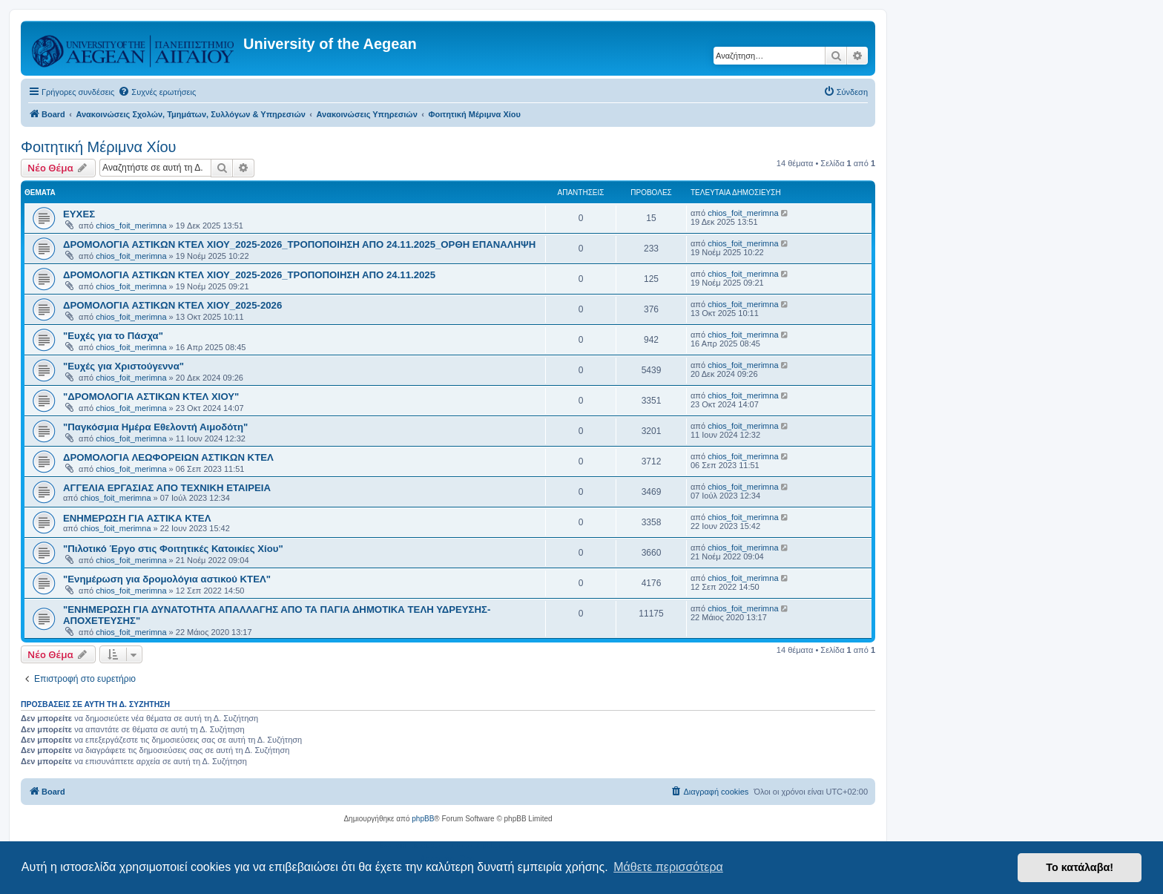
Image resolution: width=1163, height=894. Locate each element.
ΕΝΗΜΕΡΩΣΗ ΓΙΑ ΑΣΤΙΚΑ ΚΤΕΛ (137, 518)
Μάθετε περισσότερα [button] (668, 867)
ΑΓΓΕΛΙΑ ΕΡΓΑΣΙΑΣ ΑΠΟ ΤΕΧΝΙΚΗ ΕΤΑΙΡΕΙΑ (167, 487)
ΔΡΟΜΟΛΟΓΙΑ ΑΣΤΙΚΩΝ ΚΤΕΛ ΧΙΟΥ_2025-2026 (172, 305)
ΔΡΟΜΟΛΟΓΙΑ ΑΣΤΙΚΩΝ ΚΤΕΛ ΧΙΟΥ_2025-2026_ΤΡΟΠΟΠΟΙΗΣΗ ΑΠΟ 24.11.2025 (249, 274)
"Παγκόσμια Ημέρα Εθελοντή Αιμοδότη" (155, 427)
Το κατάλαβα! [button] (1079, 867)
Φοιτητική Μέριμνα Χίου (98, 147)
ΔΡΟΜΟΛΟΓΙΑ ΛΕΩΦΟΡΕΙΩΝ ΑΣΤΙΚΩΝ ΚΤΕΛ (168, 457)
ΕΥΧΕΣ (79, 214)
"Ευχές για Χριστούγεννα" (123, 366)
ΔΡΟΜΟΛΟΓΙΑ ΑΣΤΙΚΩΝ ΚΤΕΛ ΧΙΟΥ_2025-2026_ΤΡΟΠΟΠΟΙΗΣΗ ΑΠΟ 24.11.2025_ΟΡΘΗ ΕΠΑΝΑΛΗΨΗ (299, 244)
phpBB (423, 819)
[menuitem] (157, 92)
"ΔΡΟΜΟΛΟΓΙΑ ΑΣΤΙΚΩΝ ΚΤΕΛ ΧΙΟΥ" (151, 396)
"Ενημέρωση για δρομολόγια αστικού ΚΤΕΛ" (167, 579)
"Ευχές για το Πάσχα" (113, 335)
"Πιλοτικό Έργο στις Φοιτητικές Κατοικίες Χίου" (173, 548)
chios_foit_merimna (131, 225)
